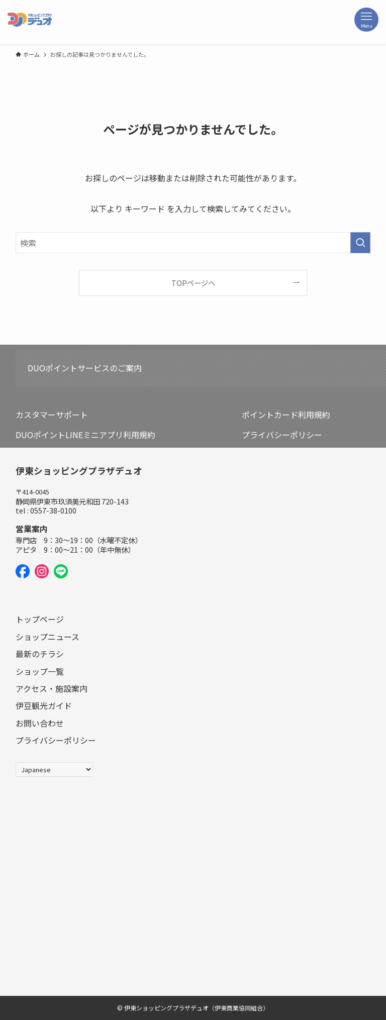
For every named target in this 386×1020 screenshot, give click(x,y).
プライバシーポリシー (282, 435)
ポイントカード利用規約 (286, 415)
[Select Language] (54, 769)
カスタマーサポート (52, 415)
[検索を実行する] (360, 242)
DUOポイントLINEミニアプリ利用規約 (85, 435)
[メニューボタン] (366, 20)
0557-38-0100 (53, 510)
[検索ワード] (193, 242)
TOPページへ (193, 282)
